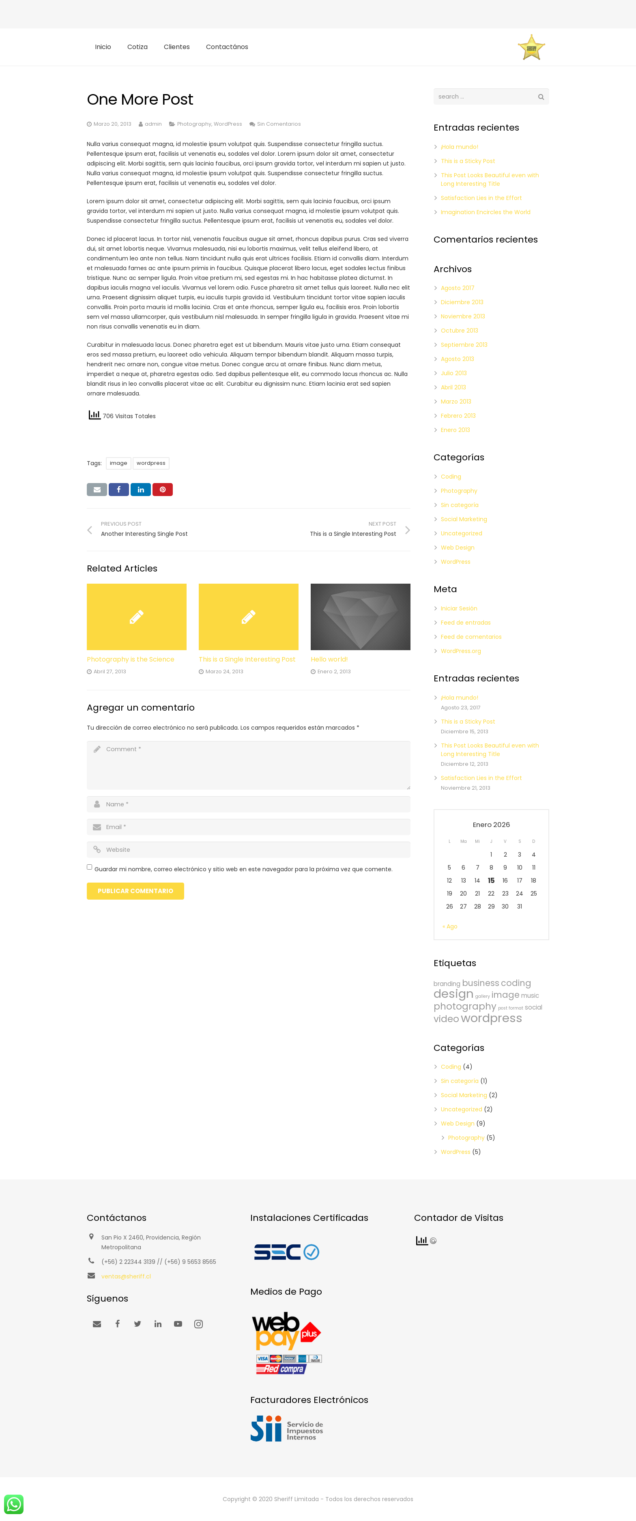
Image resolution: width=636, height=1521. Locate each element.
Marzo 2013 (456, 401)
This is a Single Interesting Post (247, 659)
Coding (451, 477)
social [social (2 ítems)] (533, 1007)
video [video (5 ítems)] (446, 1018)
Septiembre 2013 (464, 345)
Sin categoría (460, 505)
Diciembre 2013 (462, 302)
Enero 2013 (455, 430)
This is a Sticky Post (468, 161)
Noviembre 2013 (463, 316)
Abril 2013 (453, 387)
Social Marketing (464, 519)
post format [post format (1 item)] (510, 1008)
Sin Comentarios (279, 123)
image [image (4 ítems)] (506, 995)
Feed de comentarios (471, 637)
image (118, 463)
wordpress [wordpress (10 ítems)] (491, 1018)
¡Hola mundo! (459, 147)
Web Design (458, 548)
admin (153, 123)
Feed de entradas (466, 623)
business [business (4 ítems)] (480, 983)
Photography (194, 123)
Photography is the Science (130, 659)
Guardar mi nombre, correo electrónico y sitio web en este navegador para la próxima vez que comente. (244, 869)
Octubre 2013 (459, 331)
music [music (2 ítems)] (530, 995)
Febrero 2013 (458, 416)
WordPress (228, 123)
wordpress (151, 463)
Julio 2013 (454, 373)
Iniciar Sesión (459, 608)
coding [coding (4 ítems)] (516, 983)
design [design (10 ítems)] (454, 993)
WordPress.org (461, 651)
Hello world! (329, 659)
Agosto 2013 (457, 359)
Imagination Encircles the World (486, 212)
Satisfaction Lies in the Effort (481, 198)
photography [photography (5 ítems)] (465, 1006)
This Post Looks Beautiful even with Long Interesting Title (490, 179)
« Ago (450, 926)
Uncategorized (461, 533)
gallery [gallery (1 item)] (482, 996)
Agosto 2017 (458, 288)
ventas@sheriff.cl (126, 1276)
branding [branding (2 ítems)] (447, 984)
